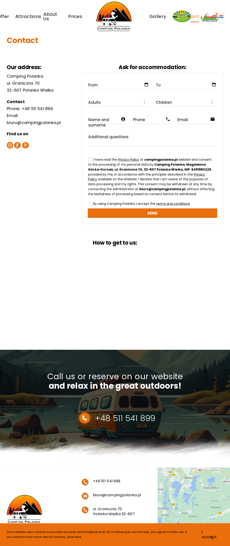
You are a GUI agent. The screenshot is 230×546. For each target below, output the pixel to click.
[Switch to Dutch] (221, 16)
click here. (74, 537)
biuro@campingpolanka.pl (34, 122)
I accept (209, 534)
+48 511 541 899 (37, 108)
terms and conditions (173, 203)
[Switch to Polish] (209, 16)
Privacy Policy (128, 159)
